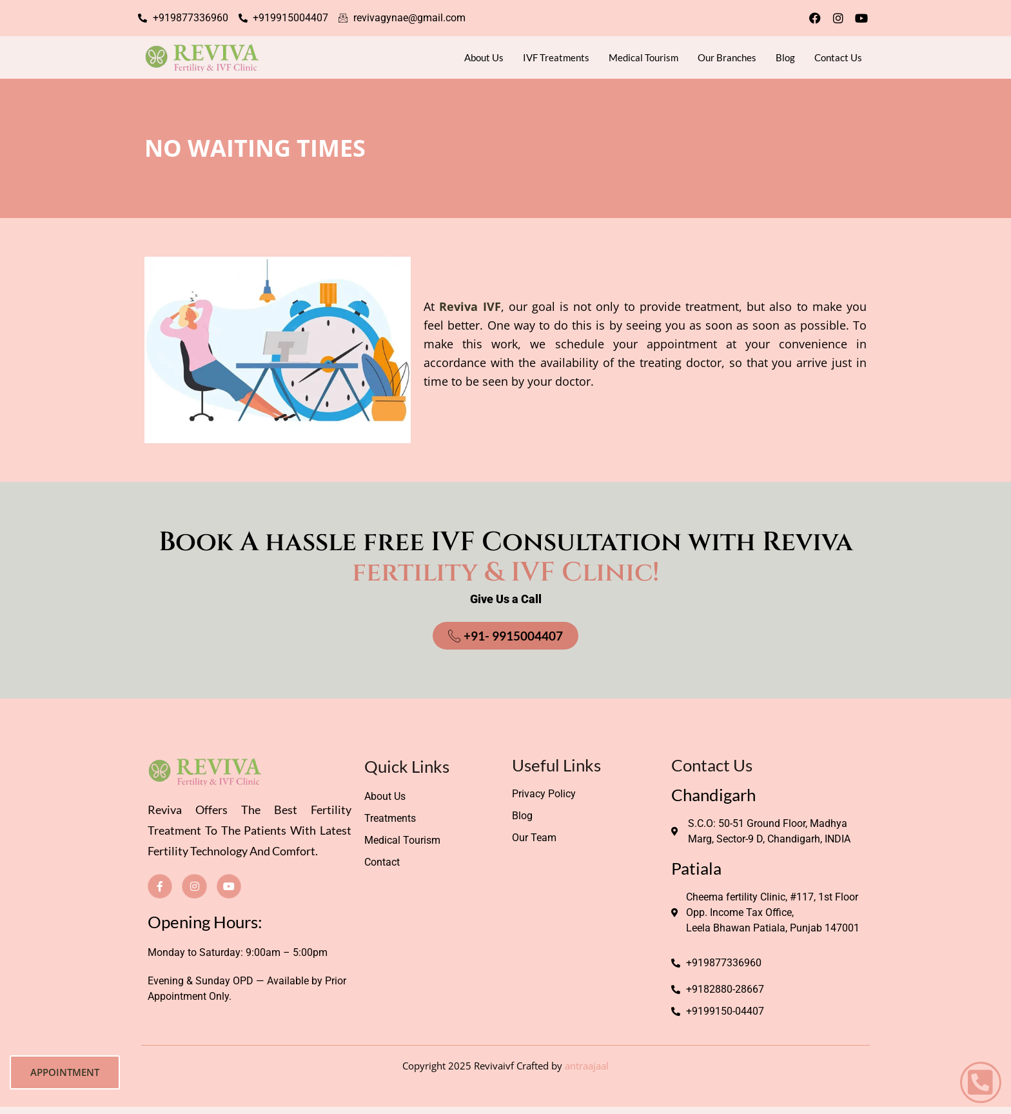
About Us (484, 57)
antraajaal (587, 1065)
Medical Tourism (643, 57)
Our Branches (727, 57)
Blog (785, 57)
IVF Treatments (556, 57)
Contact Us (838, 57)
